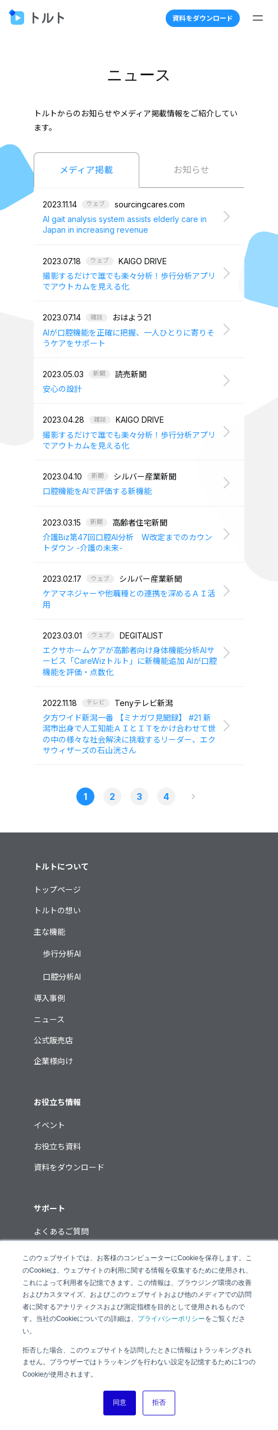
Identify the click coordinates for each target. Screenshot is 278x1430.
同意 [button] (119, 1402)
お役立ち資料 (57, 1146)
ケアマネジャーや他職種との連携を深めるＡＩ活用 (129, 599)
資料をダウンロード (202, 18)
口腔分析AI (62, 976)
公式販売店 (53, 1040)
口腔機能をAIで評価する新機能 (97, 491)
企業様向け (53, 1061)
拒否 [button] (159, 1402)
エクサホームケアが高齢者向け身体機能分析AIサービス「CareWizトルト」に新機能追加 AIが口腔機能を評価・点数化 (130, 661)
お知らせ (191, 169)
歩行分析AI (62, 953)
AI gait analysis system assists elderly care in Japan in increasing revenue (125, 224)
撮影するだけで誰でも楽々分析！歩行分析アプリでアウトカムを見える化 (129, 281)
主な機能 (49, 931)
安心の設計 (62, 388)
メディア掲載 (86, 169)
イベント (49, 1125)
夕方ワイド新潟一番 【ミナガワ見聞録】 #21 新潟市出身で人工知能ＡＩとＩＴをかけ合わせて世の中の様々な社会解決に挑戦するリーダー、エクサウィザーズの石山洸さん (129, 734)
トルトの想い (57, 910)
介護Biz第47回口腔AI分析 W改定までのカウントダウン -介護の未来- (127, 542)
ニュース (49, 1019)
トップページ (57, 889)
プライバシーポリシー (171, 1319)
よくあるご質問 (61, 1231)
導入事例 (49, 998)
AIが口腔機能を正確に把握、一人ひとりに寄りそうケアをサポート (129, 338)
